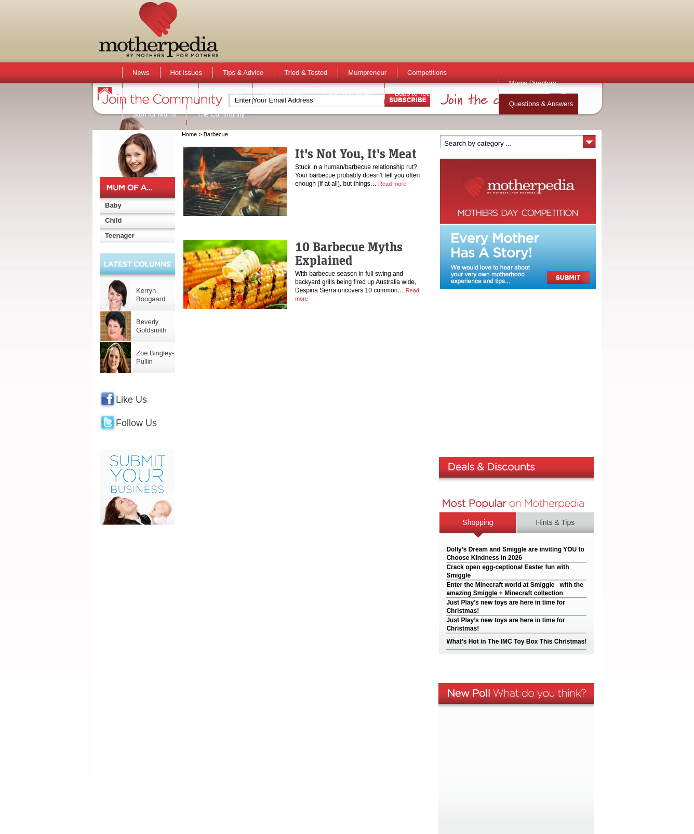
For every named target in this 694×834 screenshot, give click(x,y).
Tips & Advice (243, 72)
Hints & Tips (555, 522)
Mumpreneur (367, 72)
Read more (392, 184)
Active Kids (225, 93)
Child (113, 220)
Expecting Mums (349, 93)
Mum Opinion (283, 93)
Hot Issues (186, 72)
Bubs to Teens (416, 93)
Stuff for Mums (154, 114)
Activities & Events (160, 93)
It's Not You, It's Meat (356, 153)
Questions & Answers (541, 104)
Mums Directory (532, 83)
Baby (113, 205)
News (141, 72)
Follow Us (136, 423)
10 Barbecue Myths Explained (349, 253)
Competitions (427, 72)
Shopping (477, 522)
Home (189, 134)
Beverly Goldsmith (151, 326)
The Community (221, 114)
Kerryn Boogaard (150, 295)
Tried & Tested (305, 72)
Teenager (120, 235)
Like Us (131, 399)
